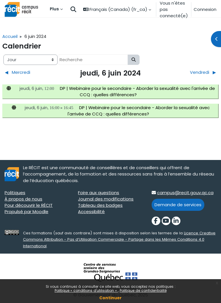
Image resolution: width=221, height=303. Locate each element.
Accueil (10, 36)
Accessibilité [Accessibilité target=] (91, 212)
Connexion (205, 9)
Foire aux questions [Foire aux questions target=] (98, 193)
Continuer (110, 298)
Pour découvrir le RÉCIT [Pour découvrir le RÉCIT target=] (29, 205)
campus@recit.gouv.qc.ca (185, 193)
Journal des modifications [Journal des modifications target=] (106, 199)
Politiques (15, 193)
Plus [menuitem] (54, 9)
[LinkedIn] (176, 221)
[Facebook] (156, 221)
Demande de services (178, 205)
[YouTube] (166, 221)
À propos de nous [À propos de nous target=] (23, 199)
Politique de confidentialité (143, 290)
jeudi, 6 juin (31, 88)
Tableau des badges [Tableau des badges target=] (100, 205)
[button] (73, 9)
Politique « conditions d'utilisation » (86, 290)
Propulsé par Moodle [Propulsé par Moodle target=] (26, 212)
